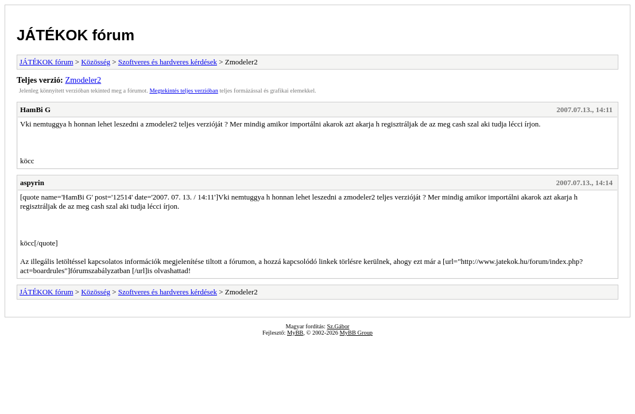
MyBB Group (356, 332)
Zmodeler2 (83, 80)
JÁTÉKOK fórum (75, 35)
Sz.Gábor (338, 326)
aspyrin (32, 182)
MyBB (295, 332)
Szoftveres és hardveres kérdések (167, 61)
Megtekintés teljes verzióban (183, 90)
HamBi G (35, 109)
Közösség (95, 61)
